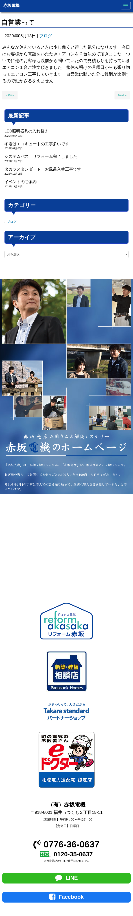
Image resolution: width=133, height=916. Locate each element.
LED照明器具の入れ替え (26, 131)
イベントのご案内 (20, 182)
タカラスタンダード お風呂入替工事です (42, 169)
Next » (122, 95)
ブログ (45, 35)
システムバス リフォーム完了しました (40, 156)
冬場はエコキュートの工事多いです (36, 144)
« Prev (10, 95)
